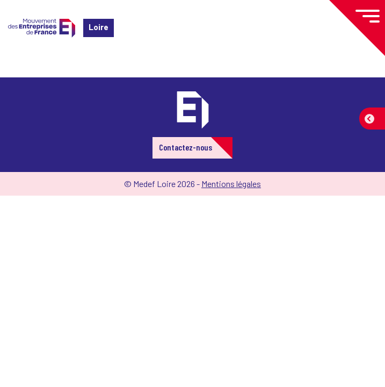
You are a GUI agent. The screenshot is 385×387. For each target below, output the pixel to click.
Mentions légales (231, 183)
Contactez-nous (185, 147)
